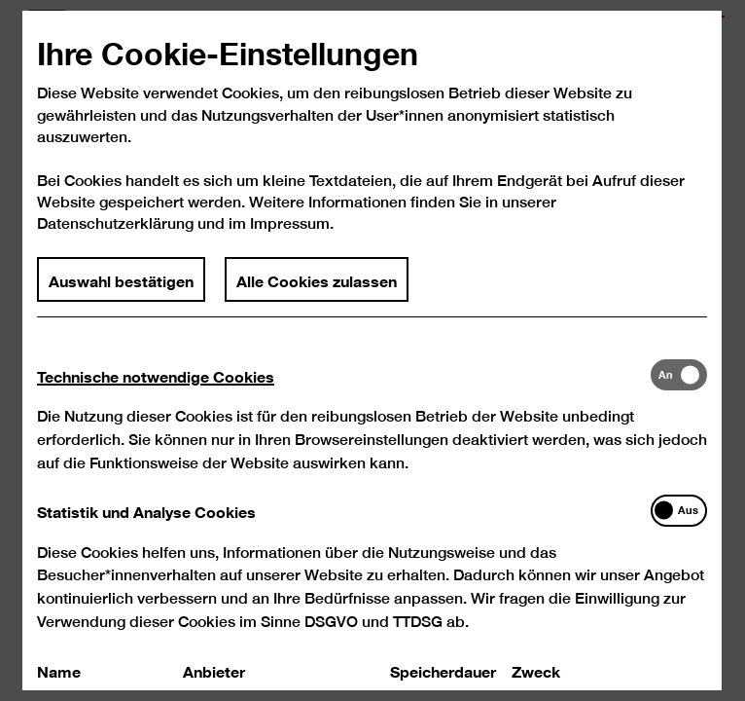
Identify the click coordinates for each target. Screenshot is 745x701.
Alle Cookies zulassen (317, 295)
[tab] (344, 391)
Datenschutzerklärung (116, 239)
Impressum (291, 239)
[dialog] (372, 350)
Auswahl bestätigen (122, 295)
